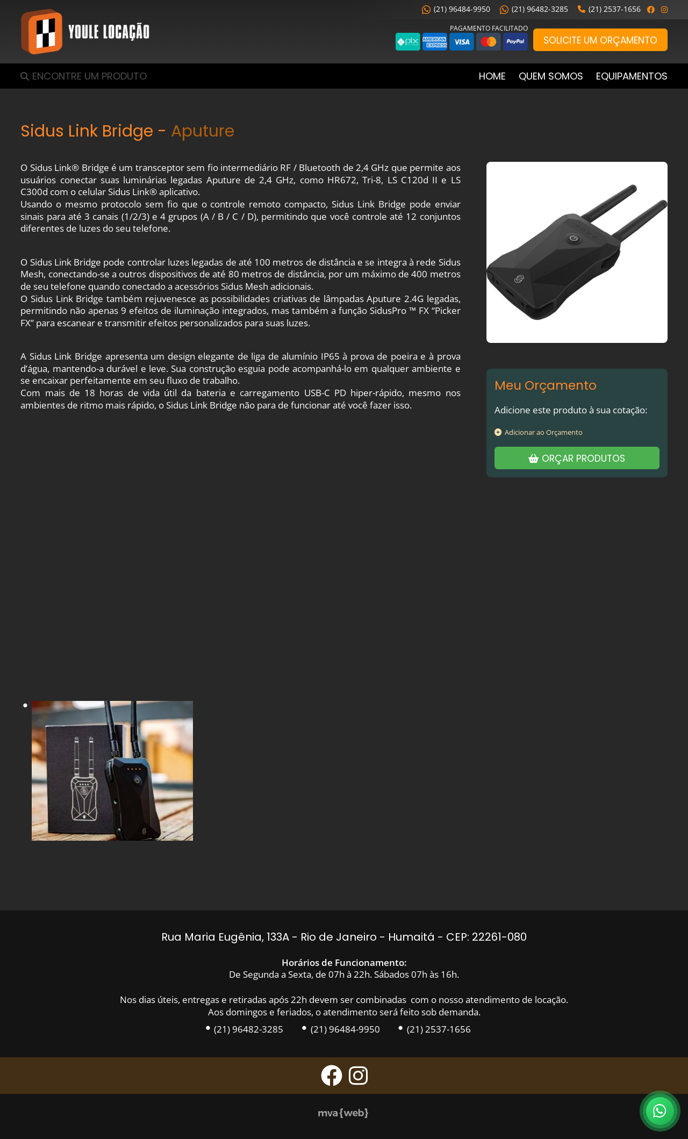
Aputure (202, 130)
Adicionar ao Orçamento (538, 432)
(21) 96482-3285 (534, 9)
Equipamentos (632, 76)
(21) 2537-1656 (609, 9)
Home (492, 76)
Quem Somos (551, 76)
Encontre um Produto (89, 76)
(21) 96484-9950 (456, 9)
